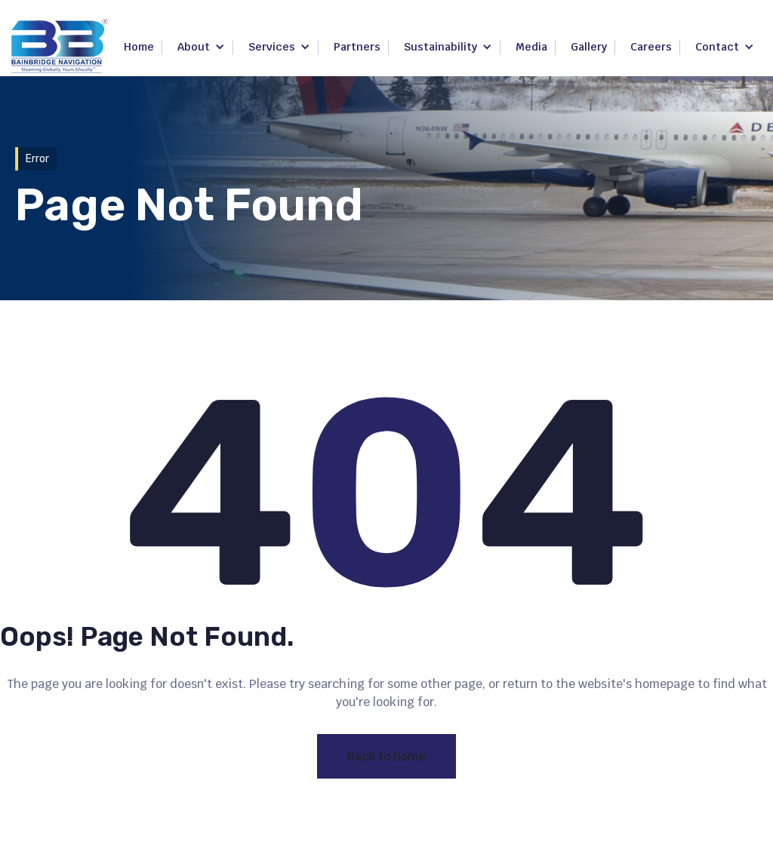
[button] (201, 47)
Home (139, 47)
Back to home (386, 756)
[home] (59, 46)
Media (531, 47)
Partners (357, 47)
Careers (651, 47)
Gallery (589, 47)
